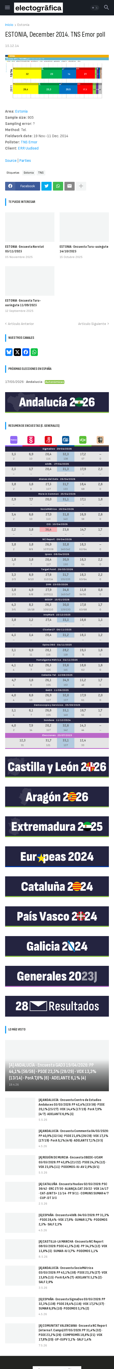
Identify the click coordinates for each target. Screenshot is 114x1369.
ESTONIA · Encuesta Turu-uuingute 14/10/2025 (84, 248)
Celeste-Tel (48, 675)
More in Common (48, 493)
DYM (48, 584)
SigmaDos (48, 448)
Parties (25, 160)
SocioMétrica (48, 509)
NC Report (48, 539)
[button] (7, 7)
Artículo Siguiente (92, 324)
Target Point (48, 569)
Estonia (23, 25)
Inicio (9, 25)
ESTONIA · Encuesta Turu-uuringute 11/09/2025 (23, 302)
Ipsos (48, 554)
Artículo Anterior (21, 324)
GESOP (49, 599)
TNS (41, 173)
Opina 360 (48, 644)
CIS (49, 524)
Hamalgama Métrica (48, 659)
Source (11, 160)
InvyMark (48, 614)
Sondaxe (49, 720)
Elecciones (49, 735)
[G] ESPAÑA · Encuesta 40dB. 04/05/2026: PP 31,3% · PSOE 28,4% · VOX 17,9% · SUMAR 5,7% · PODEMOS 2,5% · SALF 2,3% (74, 1219)
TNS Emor (29, 142)
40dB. (48, 463)
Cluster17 (49, 629)
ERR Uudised (28, 148)
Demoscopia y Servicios (48, 705)
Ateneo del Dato (48, 479)
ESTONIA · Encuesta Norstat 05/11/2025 (24, 248)
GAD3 (48, 690)
